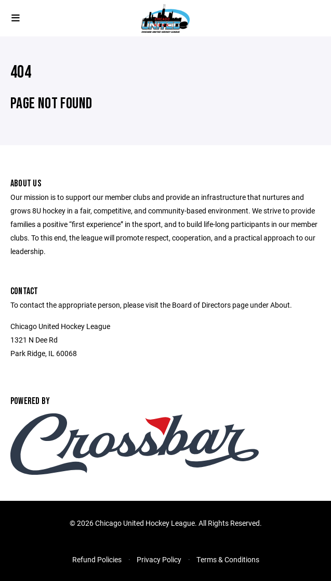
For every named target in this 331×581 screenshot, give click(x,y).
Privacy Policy (159, 559)
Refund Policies (97, 559)
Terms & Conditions (227, 559)
